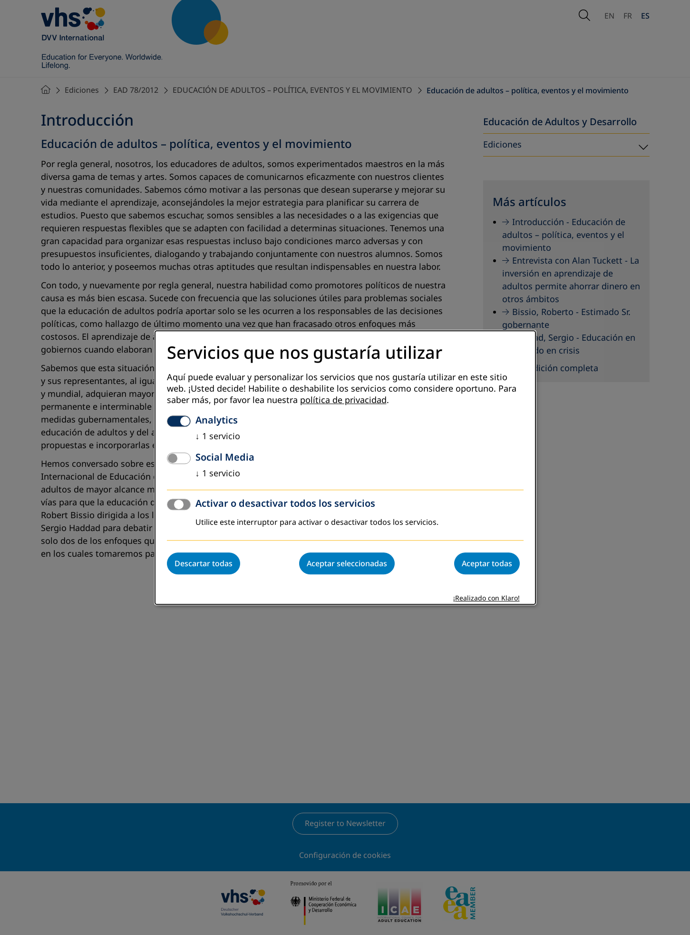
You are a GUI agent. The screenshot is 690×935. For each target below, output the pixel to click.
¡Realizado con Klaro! (486, 598)
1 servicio (217, 436)
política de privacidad (343, 400)
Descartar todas (204, 563)
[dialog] (345, 467)
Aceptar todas (487, 563)
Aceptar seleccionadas (347, 563)
